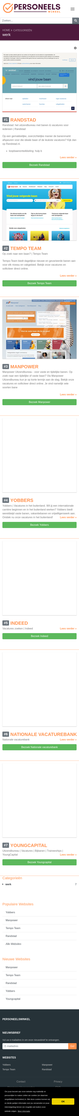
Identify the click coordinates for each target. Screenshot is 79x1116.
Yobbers (10, 912)
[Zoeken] (75, 21)
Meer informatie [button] (24, 1111)
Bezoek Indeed (39, 636)
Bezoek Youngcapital (40, 862)
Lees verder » (68, 157)
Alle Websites (13, 944)
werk (6, 884)
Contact (20, 1081)
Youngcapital (13, 999)
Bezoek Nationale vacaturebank (39, 747)
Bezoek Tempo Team (40, 283)
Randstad (11, 936)
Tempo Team (13, 928)
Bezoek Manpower (39, 402)
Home (6, 30)
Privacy (58, 1081)
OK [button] (63, 1101)
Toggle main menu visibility (73, 8)
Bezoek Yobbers (39, 525)
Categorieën (22, 30)
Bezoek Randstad (39, 165)
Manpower (12, 920)
